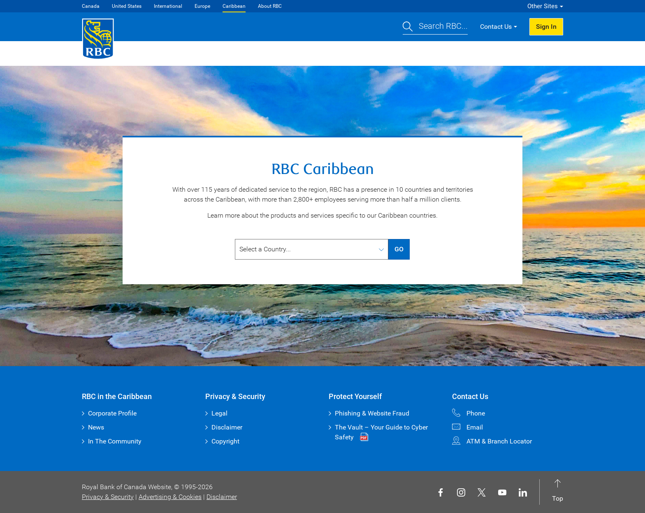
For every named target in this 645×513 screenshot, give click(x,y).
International (168, 6)
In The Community (115, 441)
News (96, 427)
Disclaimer (226, 427)
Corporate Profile (112, 413)
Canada (91, 6)
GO (399, 249)
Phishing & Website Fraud (372, 413)
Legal (219, 413)
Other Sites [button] (542, 6)
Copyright (225, 441)
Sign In (546, 26)
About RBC (270, 6)
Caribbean (234, 6)
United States (127, 6)
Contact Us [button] (496, 26)
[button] (435, 27)
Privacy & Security (108, 497)
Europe (202, 6)
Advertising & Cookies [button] (170, 497)
